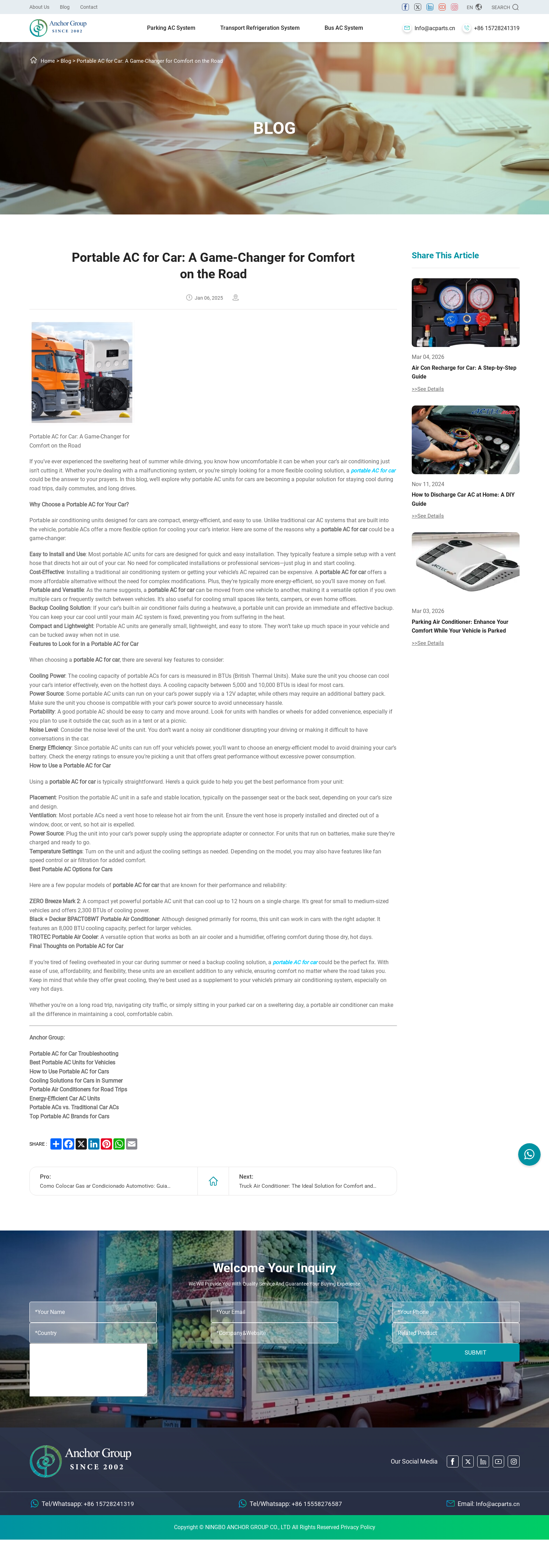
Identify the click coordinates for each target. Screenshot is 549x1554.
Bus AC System (344, 28)
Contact (89, 7)
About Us (39, 7)
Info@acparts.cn (497, 1518)
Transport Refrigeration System (260, 28)
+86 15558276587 (316, 1518)
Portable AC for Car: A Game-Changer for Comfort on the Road (154, 60)
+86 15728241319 (109, 1518)
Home (48, 60)
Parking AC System (171, 28)
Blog (65, 7)
